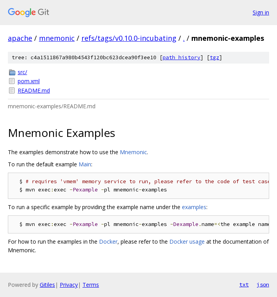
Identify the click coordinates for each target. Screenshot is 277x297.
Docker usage (187, 241)
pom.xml (29, 81)
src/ (22, 72)
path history (181, 57)
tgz (214, 57)
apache (20, 38)
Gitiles (47, 284)
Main (85, 164)
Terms (91, 284)
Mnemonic (133, 152)
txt (244, 284)
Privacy (69, 284)
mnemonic (57, 38)
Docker (108, 241)
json (263, 284)
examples (194, 207)
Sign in (261, 12)
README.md (34, 90)
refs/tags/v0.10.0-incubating (128, 38)
